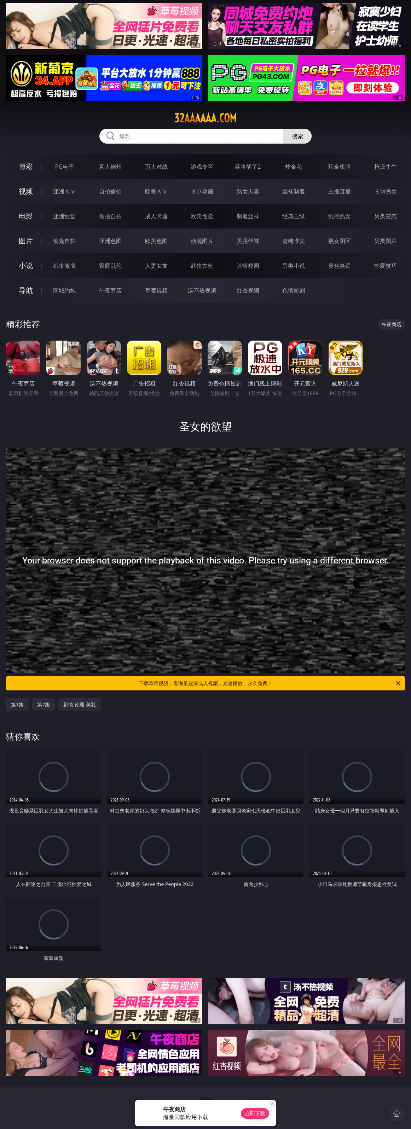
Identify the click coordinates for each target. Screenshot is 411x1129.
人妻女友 (156, 266)
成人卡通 (156, 216)
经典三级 (293, 216)
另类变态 (385, 216)
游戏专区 (202, 166)
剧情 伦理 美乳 (79, 704)
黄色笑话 (339, 266)
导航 (26, 290)
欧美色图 (156, 241)
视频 (26, 191)
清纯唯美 (293, 241)
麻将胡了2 (248, 166)
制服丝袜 (248, 216)
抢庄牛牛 (385, 166)
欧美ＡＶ (156, 191)
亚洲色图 (110, 241)
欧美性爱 (202, 216)
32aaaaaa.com (205, 118)
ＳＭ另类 (385, 191)
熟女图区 (339, 241)
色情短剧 (293, 290)
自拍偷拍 (110, 191)
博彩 (26, 166)
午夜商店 (110, 290)
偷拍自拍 (110, 216)
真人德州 (110, 166)
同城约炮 (64, 290)
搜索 (297, 136)
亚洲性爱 (64, 216)
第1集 (17, 704)
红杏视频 (248, 290)
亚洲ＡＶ (64, 191)
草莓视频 (156, 290)
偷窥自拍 (64, 241)
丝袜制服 (293, 191)
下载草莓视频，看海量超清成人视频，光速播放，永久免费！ (270, 683)
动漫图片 (202, 241)
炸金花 (293, 166)
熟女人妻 (248, 191)
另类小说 (293, 266)
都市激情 (64, 266)
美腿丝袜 (248, 241)
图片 (26, 240)
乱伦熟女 (339, 216)
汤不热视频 (202, 290)
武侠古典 (202, 266)
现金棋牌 (339, 166)
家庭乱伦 (110, 266)
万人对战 (156, 166)
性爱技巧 (385, 266)
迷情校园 (248, 266)
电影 (26, 216)
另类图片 (385, 241)
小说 (26, 265)
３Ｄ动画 (202, 191)
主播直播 (339, 191)
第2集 (43, 704)
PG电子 (64, 166)
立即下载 (255, 1113)
